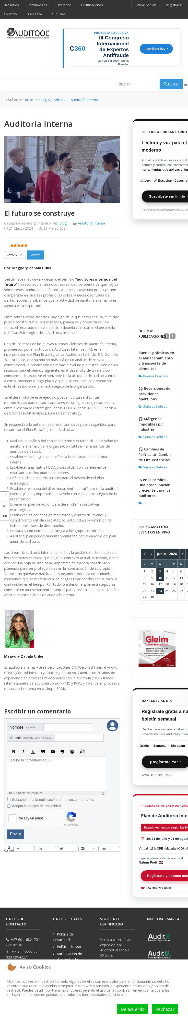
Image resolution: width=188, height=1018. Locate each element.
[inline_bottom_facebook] (24, 849)
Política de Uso (69, 946)
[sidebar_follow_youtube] (5, 516)
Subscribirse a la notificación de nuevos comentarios (53, 800)
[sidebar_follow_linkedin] (5, 506)
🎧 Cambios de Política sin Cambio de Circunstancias (155, 454)
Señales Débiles (153, 406)
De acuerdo (133, 1009)
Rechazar (165, 1009)
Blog (63, 223)
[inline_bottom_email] (110, 849)
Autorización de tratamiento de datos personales (67, 959)
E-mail (31, 737)
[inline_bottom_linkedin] (46, 849)
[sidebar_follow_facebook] (5, 496)
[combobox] (138, 84)
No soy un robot (31, 818)
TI (142, 503)
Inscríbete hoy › (156, 48)
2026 (173, 553)
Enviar (15, 834)
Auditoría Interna (91, 223)
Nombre (23, 727)
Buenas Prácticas (153, 376)
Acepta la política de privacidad (36, 806)
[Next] (173, 336)
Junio (163, 553)
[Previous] (166, 336)
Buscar (171, 84)
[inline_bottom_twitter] (67, 849)
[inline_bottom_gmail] (88, 849)
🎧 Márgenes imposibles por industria (151, 424)
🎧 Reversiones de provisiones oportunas (154, 393)
